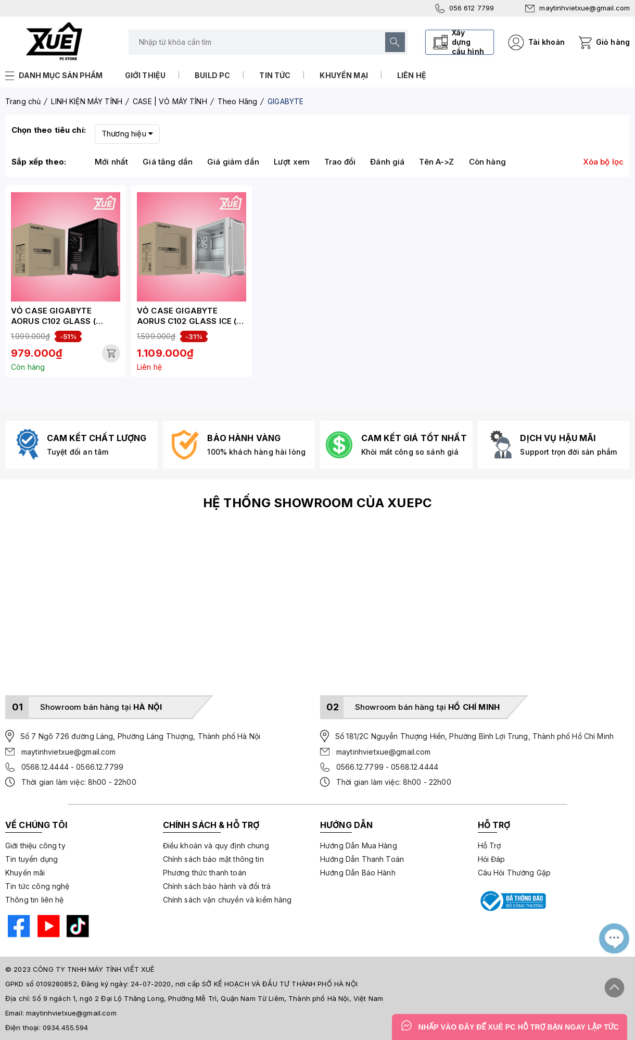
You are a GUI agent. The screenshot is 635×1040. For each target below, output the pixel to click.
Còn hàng (487, 162)
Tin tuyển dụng (31, 859)
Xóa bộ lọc (603, 162)
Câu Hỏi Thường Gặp (514, 872)
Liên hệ (411, 75)
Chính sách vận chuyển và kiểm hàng (227, 899)
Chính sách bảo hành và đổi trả (217, 886)
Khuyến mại (344, 75)
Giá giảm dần (233, 162)
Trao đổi (339, 162)
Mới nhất (111, 162)
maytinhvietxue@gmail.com (577, 8)
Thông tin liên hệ (34, 899)
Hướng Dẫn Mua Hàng (358, 845)
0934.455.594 (65, 1027)
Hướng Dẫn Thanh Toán (362, 859)
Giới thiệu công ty (35, 845)
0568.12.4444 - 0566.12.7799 (72, 766)
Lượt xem (292, 162)
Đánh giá (387, 162)
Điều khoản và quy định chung (216, 845)
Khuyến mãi (25, 872)
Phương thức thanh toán (204, 872)
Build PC (212, 75)
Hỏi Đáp (491, 859)
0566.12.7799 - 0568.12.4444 (387, 766)
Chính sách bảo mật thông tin (213, 859)
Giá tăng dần (168, 162)
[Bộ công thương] (512, 901)
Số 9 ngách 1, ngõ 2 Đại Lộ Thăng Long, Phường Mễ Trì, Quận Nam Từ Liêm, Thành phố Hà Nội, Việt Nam (207, 998)
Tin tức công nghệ (37, 886)
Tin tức (274, 75)
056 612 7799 (464, 8)
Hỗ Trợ (489, 845)
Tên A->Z (436, 162)
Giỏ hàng (613, 41)
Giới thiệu (145, 75)
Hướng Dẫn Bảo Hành (358, 872)
